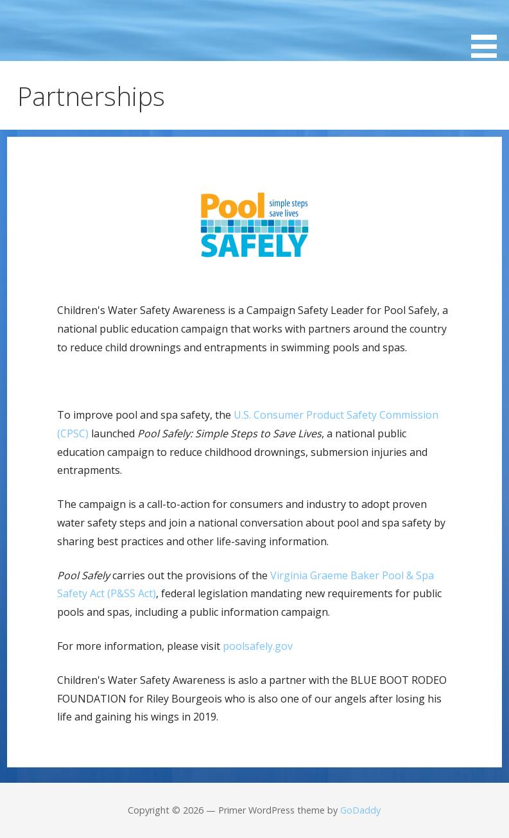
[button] (488, 31)
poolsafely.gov (257, 646)
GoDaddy (360, 810)
